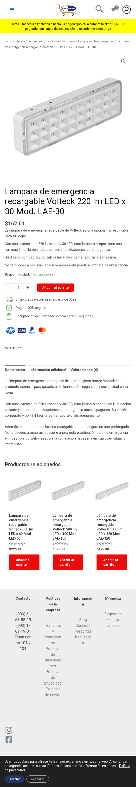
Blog (83, 619)
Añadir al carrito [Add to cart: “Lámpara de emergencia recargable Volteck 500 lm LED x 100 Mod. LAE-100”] (66, 562)
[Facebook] (9, 739)
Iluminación (36, 41)
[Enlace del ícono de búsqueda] (99, 10)
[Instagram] (9, 730)
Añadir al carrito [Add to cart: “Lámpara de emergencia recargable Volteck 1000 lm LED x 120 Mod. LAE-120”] (110, 562)
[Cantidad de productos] (18, 287)
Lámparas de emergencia (96, 41)
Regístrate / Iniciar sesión (113, 620)
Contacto (83, 625)
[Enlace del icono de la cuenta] (126, 9)
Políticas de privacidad (53, 677)
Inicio (8, 41)
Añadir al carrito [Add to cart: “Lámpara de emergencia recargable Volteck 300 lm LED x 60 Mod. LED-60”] (23, 562)
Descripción (15, 370)
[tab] (15, 370)
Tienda (20, 41)
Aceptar (14, 779)
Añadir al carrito (55, 287)
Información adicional (48, 370)
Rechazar (37, 779)
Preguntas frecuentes (83, 637)
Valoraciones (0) (84, 370)
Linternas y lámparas (60, 41)
